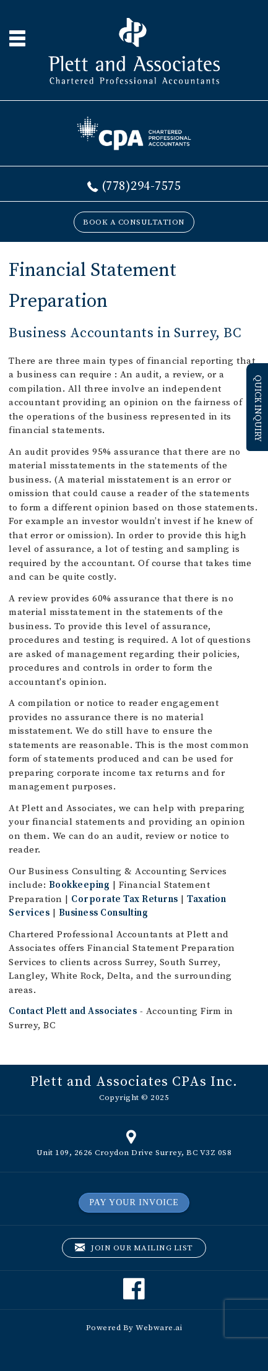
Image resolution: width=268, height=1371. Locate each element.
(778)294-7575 (141, 186)
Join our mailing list (134, 1248)
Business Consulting (104, 913)
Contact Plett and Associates (73, 1011)
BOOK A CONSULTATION (134, 222)
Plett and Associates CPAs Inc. (134, 1081)
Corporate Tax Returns (124, 899)
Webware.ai (159, 1328)
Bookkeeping (79, 885)
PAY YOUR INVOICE (134, 1202)
